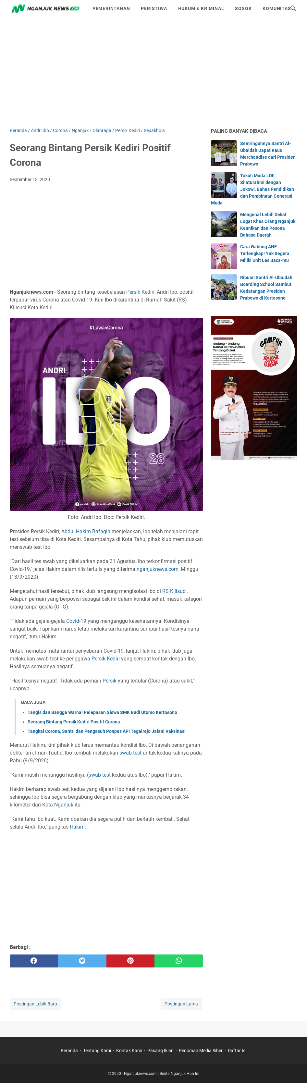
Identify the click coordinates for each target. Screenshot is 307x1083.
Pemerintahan (111, 8)
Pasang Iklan (160, 1050)
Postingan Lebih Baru (35, 1003)
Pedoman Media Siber (201, 1050)
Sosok (243, 8)
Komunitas (277, 8)
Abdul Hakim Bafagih (85, 531)
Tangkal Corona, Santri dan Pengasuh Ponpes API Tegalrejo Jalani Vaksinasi (107, 731)
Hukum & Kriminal (201, 8)
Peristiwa (154, 8)
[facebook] (34, 960)
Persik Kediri (140, 292)
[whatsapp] (178, 960)
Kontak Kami (129, 1050)
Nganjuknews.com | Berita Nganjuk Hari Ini (161, 1073)
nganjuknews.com (157, 569)
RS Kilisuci (174, 591)
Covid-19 (76, 621)
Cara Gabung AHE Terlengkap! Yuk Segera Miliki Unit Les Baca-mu (264, 253)
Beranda (69, 1050)
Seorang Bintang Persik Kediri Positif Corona (74, 721)
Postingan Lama (181, 1003)
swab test (130, 753)
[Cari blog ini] (293, 8)
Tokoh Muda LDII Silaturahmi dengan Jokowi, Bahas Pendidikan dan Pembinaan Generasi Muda (252, 189)
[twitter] (82, 960)
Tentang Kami (97, 1050)
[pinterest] (130, 960)
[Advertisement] (153, 72)
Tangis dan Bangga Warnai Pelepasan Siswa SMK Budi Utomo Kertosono (102, 712)
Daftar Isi (237, 1050)
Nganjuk (63, 805)
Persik (110, 681)
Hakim (77, 827)
